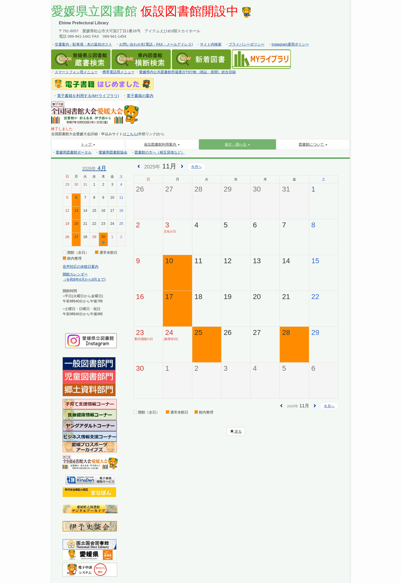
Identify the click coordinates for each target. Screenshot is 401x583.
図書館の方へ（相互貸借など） (160, 152)
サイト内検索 (210, 44)
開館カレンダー (75, 274)
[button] (237, 144)
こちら (131, 134)
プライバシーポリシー (246, 44)
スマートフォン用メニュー (76, 72)
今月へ (196, 167)
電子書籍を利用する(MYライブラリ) (88, 96)
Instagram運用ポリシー (290, 44)
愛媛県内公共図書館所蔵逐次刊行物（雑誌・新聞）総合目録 (187, 72)
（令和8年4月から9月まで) (84, 279)
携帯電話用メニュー (118, 72)
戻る (236, 431)
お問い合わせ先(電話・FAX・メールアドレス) (156, 44)
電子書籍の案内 (140, 96)
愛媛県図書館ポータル (74, 152)
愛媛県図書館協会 (113, 152)
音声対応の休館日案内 (80, 266)
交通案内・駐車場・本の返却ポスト (83, 44)
